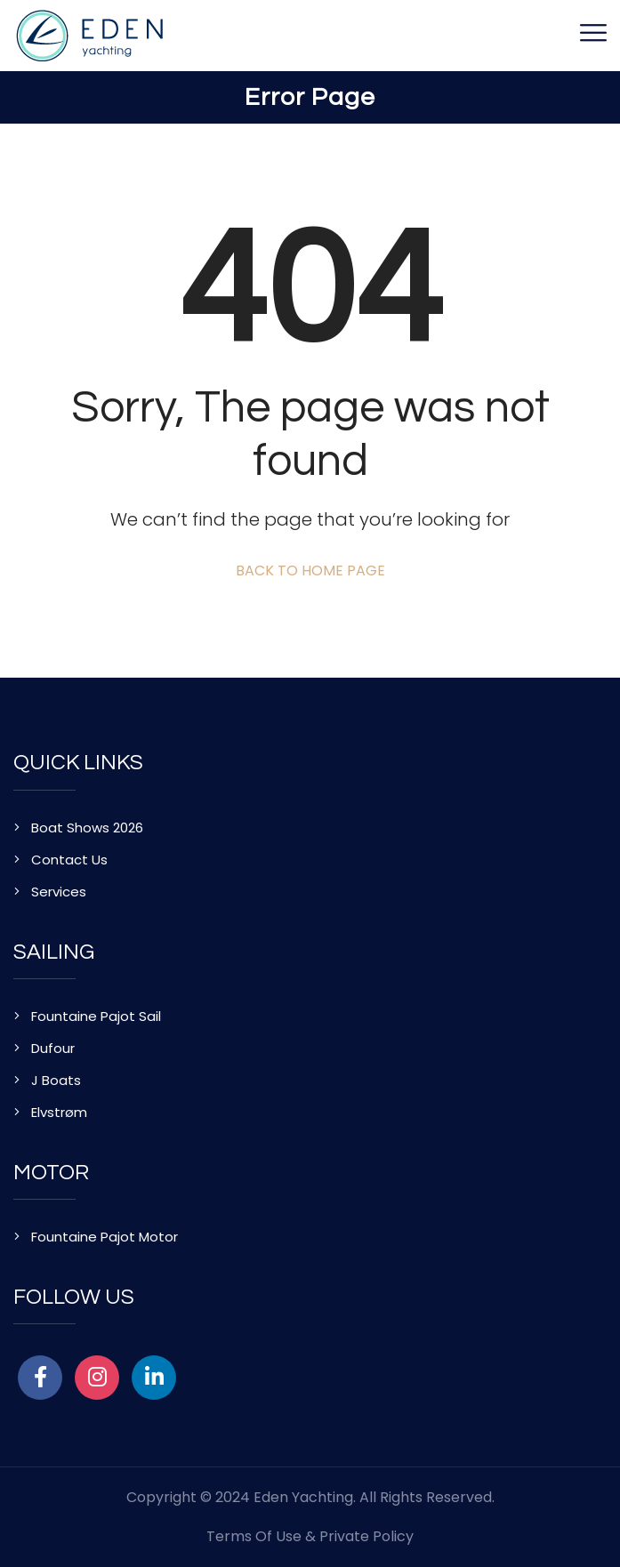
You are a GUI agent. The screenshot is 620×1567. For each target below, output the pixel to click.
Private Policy (366, 1536)
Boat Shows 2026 (87, 827)
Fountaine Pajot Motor (104, 1236)
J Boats (56, 1080)
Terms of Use (254, 1536)
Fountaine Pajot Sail (96, 1016)
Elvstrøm (59, 1112)
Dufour (53, 1048)
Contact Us (69, 859)
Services (58, 891)
